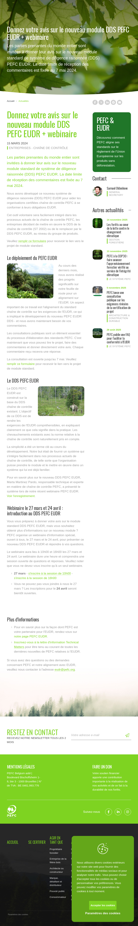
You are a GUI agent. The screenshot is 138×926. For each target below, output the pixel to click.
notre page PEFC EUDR (30, 636)
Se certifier (36, 842)
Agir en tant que (56, 840)
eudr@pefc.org (65, 669)
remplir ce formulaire (32, 241)
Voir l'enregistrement (21, 496)
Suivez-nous (91, 811)
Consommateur (58, 897)
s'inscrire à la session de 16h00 (35, 578)
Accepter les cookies (103, 905)
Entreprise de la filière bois (58, 860)
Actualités (23, 101)
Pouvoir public (57, 891)
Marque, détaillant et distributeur (56, 881)
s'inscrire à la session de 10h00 (49, 573)
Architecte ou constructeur (56, 870)
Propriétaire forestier (56, 851)
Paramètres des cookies (102, 913)
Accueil (10, 101)
